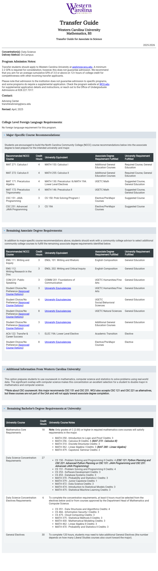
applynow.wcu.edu (82, 67)
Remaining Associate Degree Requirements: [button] (34, 230)
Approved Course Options (17, 293)
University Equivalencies (58, 288)
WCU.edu (104, 84)
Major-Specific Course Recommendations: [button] (33, 135)
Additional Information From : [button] (43, 369)
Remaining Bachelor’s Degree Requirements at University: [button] (43, 408)
